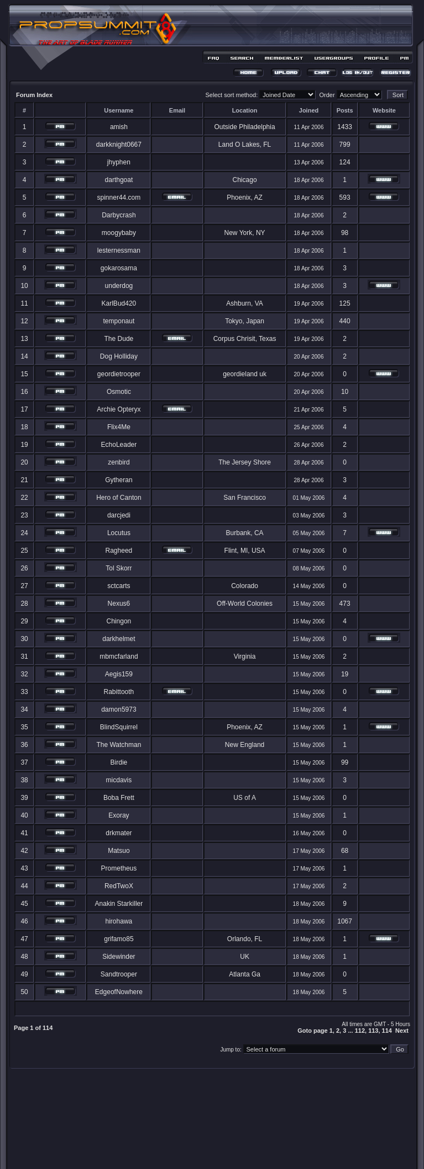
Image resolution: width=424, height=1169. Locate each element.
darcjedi (118, 515)
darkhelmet (118, 639)
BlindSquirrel (119, 727)
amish (119, 127)
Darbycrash (118, 215)
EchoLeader (119, 445)
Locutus (118, 533)
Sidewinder (118, 956)
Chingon (119, 621)
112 (360, 1030)
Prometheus (119, 868)
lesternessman (118, 250)
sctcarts (118, 586)
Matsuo (118, 851)
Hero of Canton (118, 497)
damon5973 (118, 709)
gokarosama (119, 268)
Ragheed (119, 550)
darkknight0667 (119, 144)
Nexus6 (119, 603)
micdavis (119, 780)
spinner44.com (119, 197)
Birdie (119, 762)
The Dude (119, 339)
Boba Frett (118, 798)
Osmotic (119, 392)
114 (387, 1030)
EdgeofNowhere (119, 992)
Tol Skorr (119, 568)
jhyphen (118, 162)
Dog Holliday (119, 356)
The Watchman (118, 745)
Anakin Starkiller (119, 904)
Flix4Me (118, 427)
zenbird (118, 462)
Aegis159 (119, 674)
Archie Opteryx (118, 409)
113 (373, 1030)
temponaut (119, 321)
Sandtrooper (119, 974)
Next (402, 1030)
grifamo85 (118, 939)
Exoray (118, 815)
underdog (119, 286)
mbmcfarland (119, 656)
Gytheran (118, 480)
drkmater (119, 833)
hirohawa (119, 921)
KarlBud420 (119, 303)
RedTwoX (118, 886)
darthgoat (119, 180)
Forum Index (34, 95)
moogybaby (119, 233)
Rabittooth (119, 692)
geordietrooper (118, 374)
